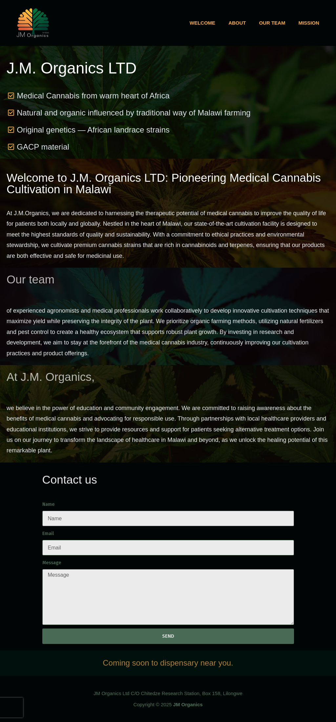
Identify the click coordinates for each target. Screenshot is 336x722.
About (237, 23)
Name (48, 504)
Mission (308, 23)
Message (51, 563)
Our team (272, 23)
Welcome (202, 23)
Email (48, 533)
